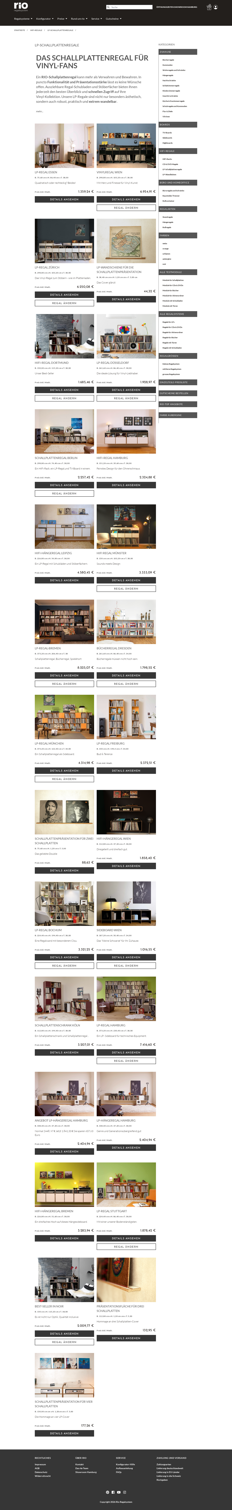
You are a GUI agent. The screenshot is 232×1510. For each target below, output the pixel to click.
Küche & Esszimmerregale (173, 101)
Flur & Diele (168, 111)
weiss (165, 243)
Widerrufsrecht (43, 1476)
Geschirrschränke (170, 96)
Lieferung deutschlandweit (170, 1468)
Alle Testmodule (171, 272)
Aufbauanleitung (124, 1468)
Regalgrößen (169, 355)
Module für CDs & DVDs (173, 285)
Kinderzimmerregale (171, 91)
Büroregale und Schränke (173, 190)
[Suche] (129, 7)
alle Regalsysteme (172, 314)
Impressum (40, 1464)
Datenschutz (41, 1472)
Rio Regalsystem (124, 1501)
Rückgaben (162, 1479)
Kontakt (79, 1464)
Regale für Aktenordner (173, 332)
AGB (37, 1468)
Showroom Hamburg (86, 1472)
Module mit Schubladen (173, 301)
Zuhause (165, 51)
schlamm (166, 254)
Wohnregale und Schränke (174, 70)
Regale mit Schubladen (172, 348)
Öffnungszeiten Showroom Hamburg (176, 7)
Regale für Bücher (170, 337)
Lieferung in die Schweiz (169, 1476)
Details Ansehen (64, 199)
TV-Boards (167, 132)
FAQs (118, 1472)
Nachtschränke (169, 80)
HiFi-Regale (167, 151)
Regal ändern (126, 208)
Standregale (168, 217)
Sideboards (167, 138)
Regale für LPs (168, 322)
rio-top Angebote (171, 404)
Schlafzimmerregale (171, 85)
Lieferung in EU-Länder (168, 1472)
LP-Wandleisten (169, 174)
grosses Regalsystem (171, 374)
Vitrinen (166, 116)
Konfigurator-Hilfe (125, 1464)
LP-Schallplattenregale (172, 169)
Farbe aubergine (171, 415)
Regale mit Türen (170, 342)
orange (166, 248)
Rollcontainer (168, 201)
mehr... (39, 111)
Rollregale (167, 227)
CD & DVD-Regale (170, 164)
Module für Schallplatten (173, 280)
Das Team (81, 1468)
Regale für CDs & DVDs (172, 327)
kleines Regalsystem (171, 364)
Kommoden (168, 65)
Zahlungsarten (164, 1464)
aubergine (167, 259)
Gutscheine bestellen (174, 393)
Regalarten (167, 209)
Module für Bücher (171, 290)
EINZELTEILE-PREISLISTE (174, 382)
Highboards (168, 143)
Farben (164, 235)
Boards (165, 124)
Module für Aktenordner (173, 295)
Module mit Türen (170, 306)
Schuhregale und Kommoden (175, 106)
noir (164, 264)
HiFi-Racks (167, 159)
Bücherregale (168, 60)
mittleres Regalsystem (172, 369)
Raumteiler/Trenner (171, 196)
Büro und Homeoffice (174, 182)
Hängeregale (168, 75)
